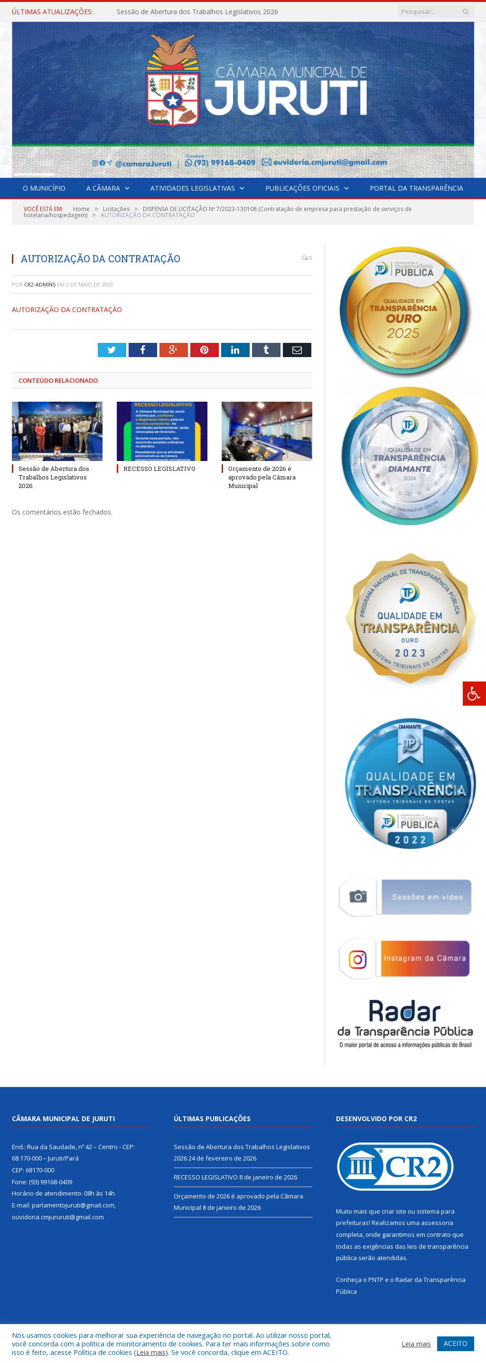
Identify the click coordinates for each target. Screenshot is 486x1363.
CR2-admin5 (40, 284)
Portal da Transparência (416, 188)
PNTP (375, 1279)
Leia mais (151, 1352)
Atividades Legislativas (192, 188)
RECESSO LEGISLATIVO (159, 468)
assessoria (437, 1222)
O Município (44, 188)
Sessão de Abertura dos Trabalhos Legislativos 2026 (197, 12)
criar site (394, 1211)
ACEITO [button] (455, 1343)
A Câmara (103, 188)
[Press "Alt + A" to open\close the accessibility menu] (474, 694)
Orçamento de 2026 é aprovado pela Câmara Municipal (262, 477)
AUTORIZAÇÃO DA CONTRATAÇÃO (67, 309)
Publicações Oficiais (302, 188)
